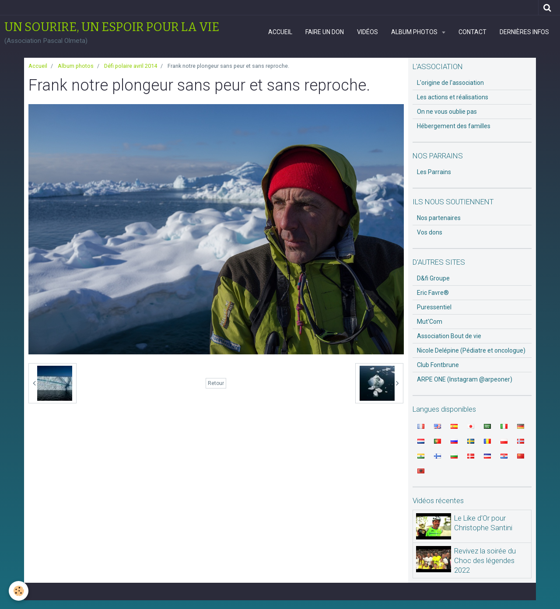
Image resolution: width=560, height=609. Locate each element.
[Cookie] (18, 591)
